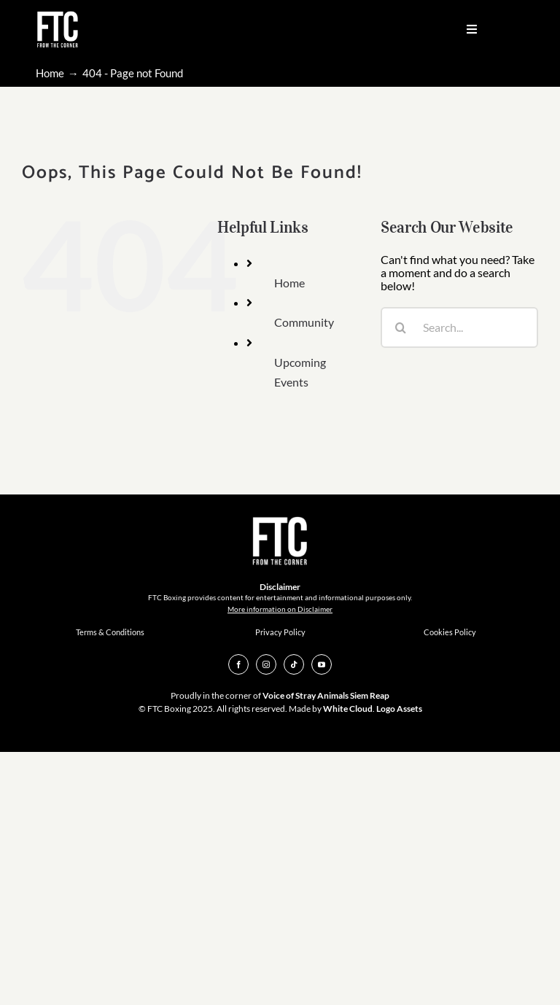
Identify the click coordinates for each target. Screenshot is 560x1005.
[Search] (401, 327)
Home (289, 283)
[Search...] (459, 327)
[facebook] (238, 664)
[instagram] (266, 664)
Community (304, 322)
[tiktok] (294, 664)
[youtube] (321, 664)
